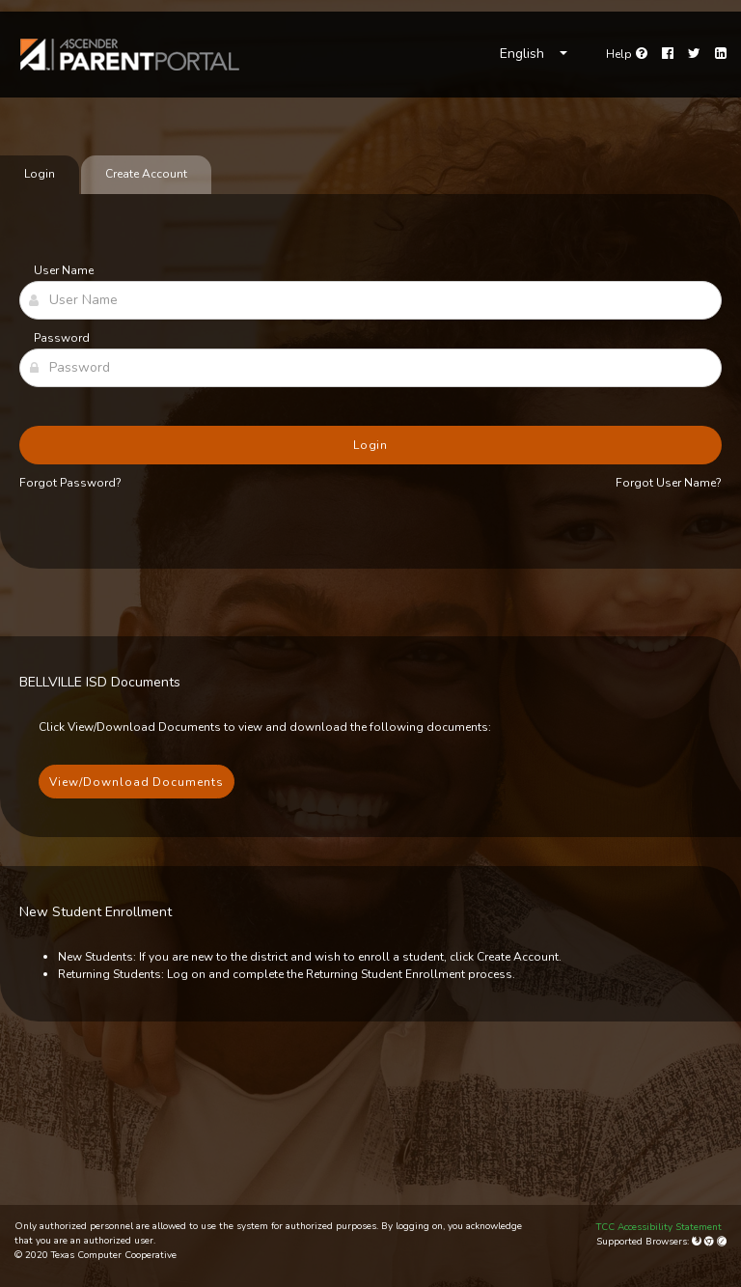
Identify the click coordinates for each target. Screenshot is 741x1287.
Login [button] (371, 445)
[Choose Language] (533, 54)
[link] (130, 54)
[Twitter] (694, 54)
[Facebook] (667, 54)
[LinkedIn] (721, 54)
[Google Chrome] (710, 1241)
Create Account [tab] (146, 174)
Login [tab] (39, 174)
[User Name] (370, 300)
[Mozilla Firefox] (698, 1241)
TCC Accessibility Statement (659, 1227)
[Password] (370, 368)
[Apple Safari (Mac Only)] (722, 1241)
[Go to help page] (626, 54)
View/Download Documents (136, 782)
